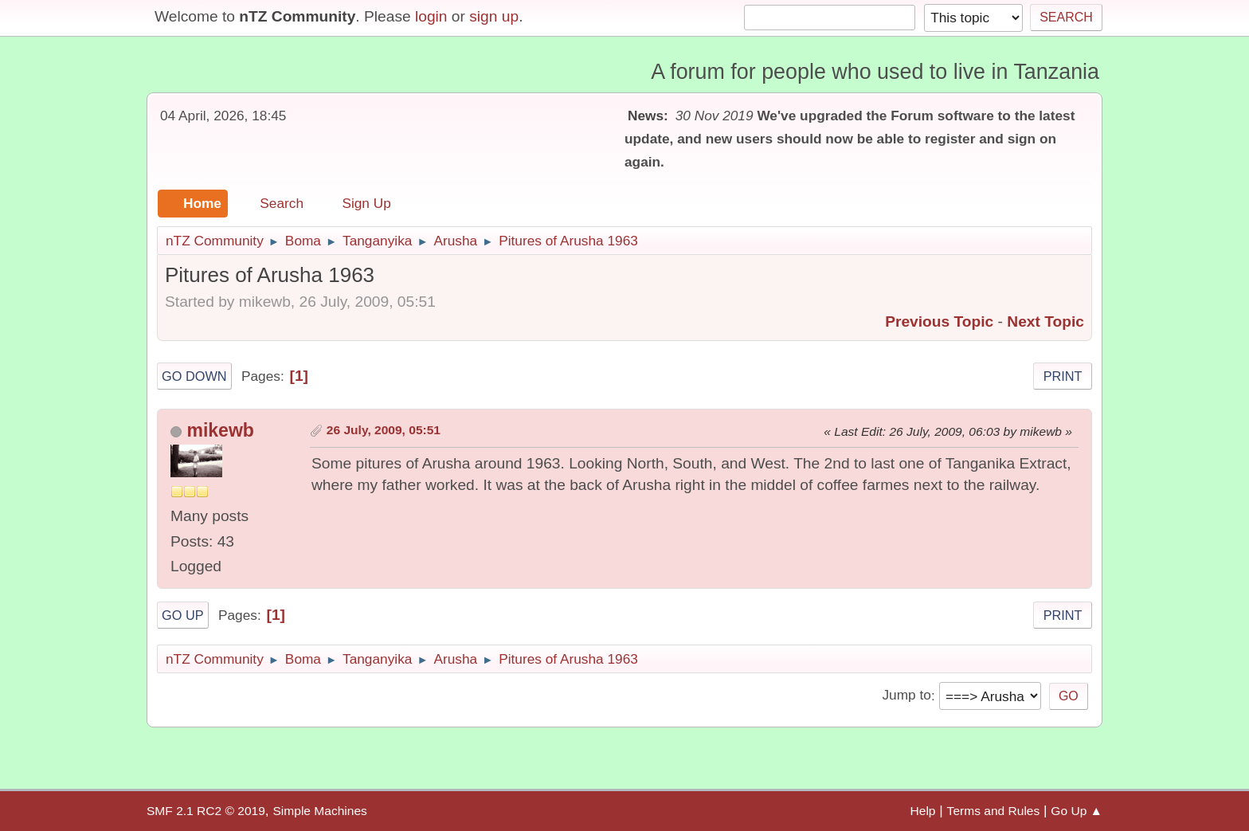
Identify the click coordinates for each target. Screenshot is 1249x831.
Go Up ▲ (1076, 810)
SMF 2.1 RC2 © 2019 (206, 810)
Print (1063, 376)
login (431, 16)
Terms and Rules (993, 810)
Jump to (906, 696)
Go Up (183, 615)
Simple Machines (319, 810)
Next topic (1045, 321)
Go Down (194, 376)
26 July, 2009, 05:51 (383, 430)
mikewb (219, 430)
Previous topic (939, 321)
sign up (494, 16)
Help (923, 810)
